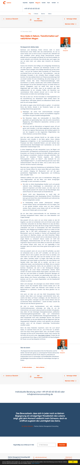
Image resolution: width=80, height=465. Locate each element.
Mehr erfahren (36, 463)
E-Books (36, 13)
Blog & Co (37, 2)
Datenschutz (68, 459)
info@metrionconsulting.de (40, 394)
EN (58, 2)
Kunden (44, 2)
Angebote (31, 2)
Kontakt (54, 2)
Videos (49, 13)
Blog (30, 13)
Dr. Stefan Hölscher (27, 426)
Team (48, 2)
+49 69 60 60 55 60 (32, 8)
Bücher (43, 13)
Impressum (69, 457)
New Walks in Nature (44, 335)
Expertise (25, 2)
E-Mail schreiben (27, 367)
